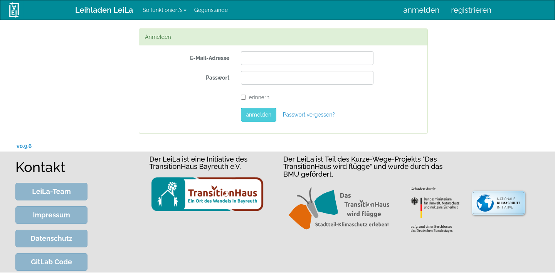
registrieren (471, 10)
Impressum (51, 215)
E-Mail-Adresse (209, 58)
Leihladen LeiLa (104, 10)
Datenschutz (51, 238)
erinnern (255, 97)
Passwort (217, 78)
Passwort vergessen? (309, 115)
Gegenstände (211, 10)
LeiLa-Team (51, 191)
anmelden (421, 10)
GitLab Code (51, 262)
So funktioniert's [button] (164, 10)
